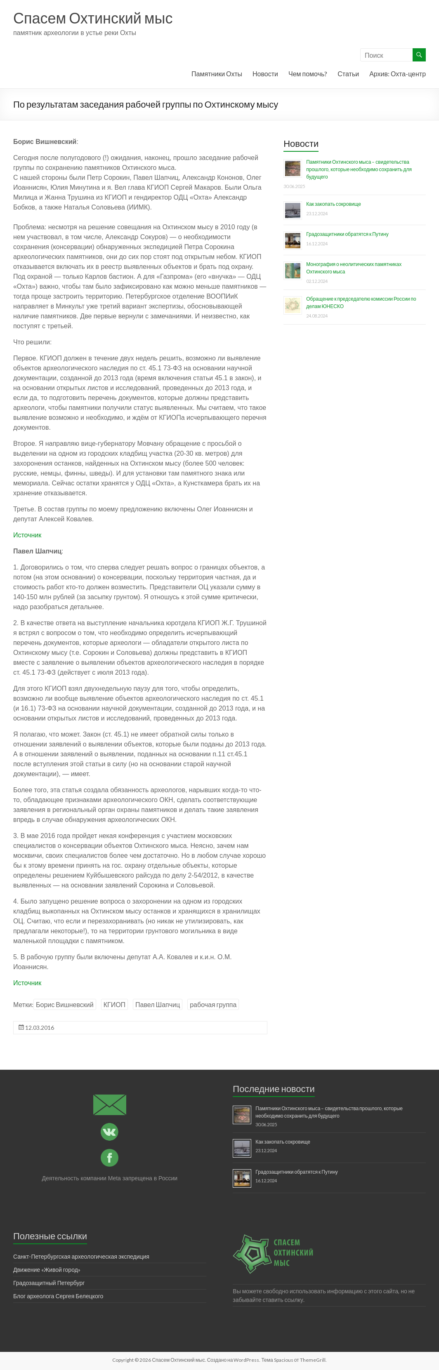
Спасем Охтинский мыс (93, 18)
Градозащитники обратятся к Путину (347, 234)
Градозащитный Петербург (49, 1282)
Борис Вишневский (65, 1004)
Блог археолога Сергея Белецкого (58, 1295)
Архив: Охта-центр (397, 74)
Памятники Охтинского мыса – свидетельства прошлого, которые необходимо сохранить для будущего (359, 169)
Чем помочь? (307, 74)
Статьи (348, 74)
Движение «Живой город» (46, 1269)
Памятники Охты (216, 74)
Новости (265, 74)
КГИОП (114, 1004)
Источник (27, 535)
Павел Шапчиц (157, 1004)
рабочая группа (213, 1004)
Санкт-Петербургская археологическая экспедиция (81, 1256)
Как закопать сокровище (333, 204)
